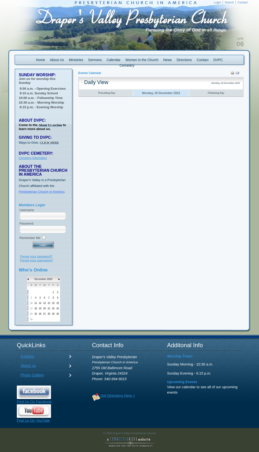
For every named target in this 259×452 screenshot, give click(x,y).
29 (53, 313)
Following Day (216, 93)
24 (31, 313)
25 (35, 313)
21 (49, 308)
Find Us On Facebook (34, 402)
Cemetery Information (33, 158)
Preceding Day (106, 93)
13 (44, 302)
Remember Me (30, 238)
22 (53, 308)
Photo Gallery (32, 375)
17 (31, 308)
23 (57, 308)
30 (57, 313)
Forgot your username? (36, 260)
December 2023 (43, 279)
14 (49, 302)
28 (49, 313)
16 (57, 302)
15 (53, 302)
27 (44, 313)
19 (40, 308)
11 (35, 302)
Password (26, 223)
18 (35, 308)
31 (31, 319)
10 (31, 302)
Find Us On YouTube (33, 420)
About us (28, 366)
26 (40, 313)
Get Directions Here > (117, 396)
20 (44, 308)
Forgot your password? (36, 256)
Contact (27, 356)
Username (27, 210)
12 (40, 302)
